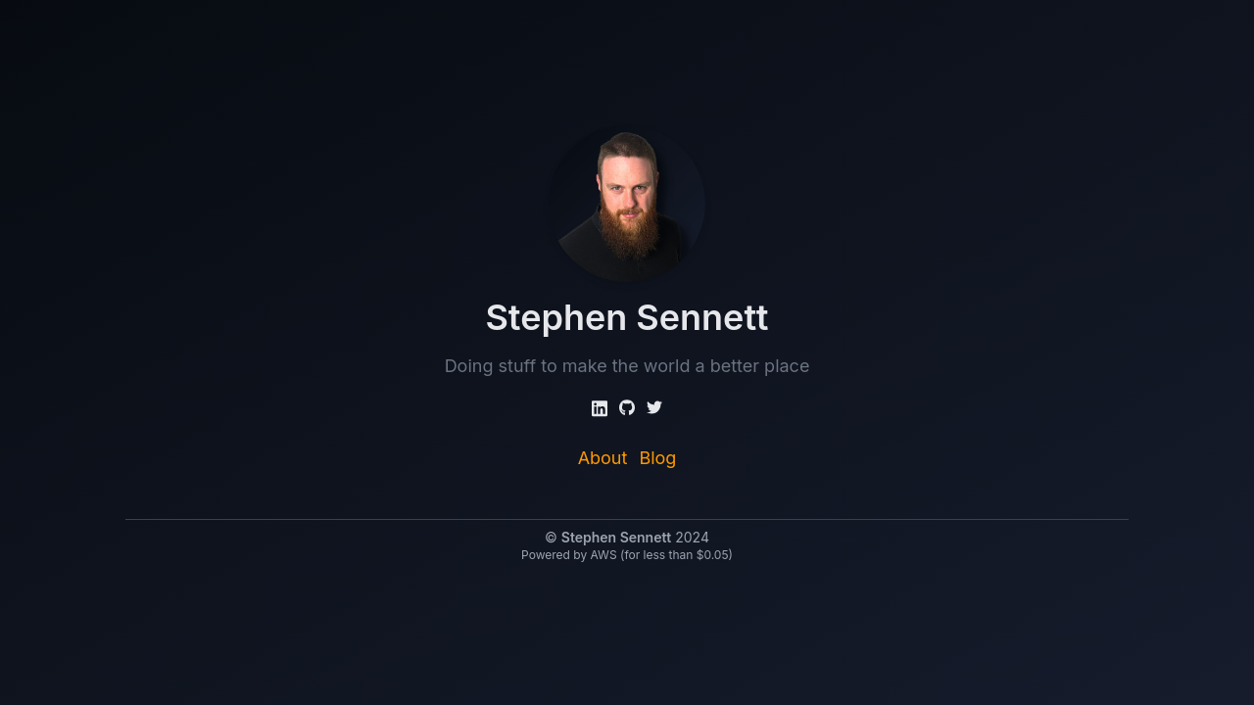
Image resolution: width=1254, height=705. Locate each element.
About (603, 457)
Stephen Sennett (616, 537)
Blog (657, 457)
